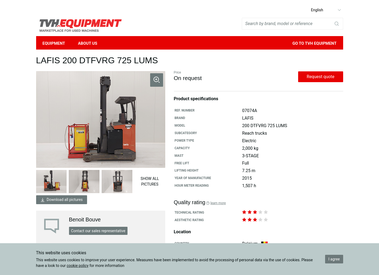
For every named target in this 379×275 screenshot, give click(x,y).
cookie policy (77, 265)
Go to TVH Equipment (314, 43)
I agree (334, 259)
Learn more (218, 203)
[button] (156, 80)
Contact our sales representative (98, 231)
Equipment (54, 43)
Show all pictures (150, 181)
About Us (87, 43)
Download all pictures (61, 199)
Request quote (321, 76)
